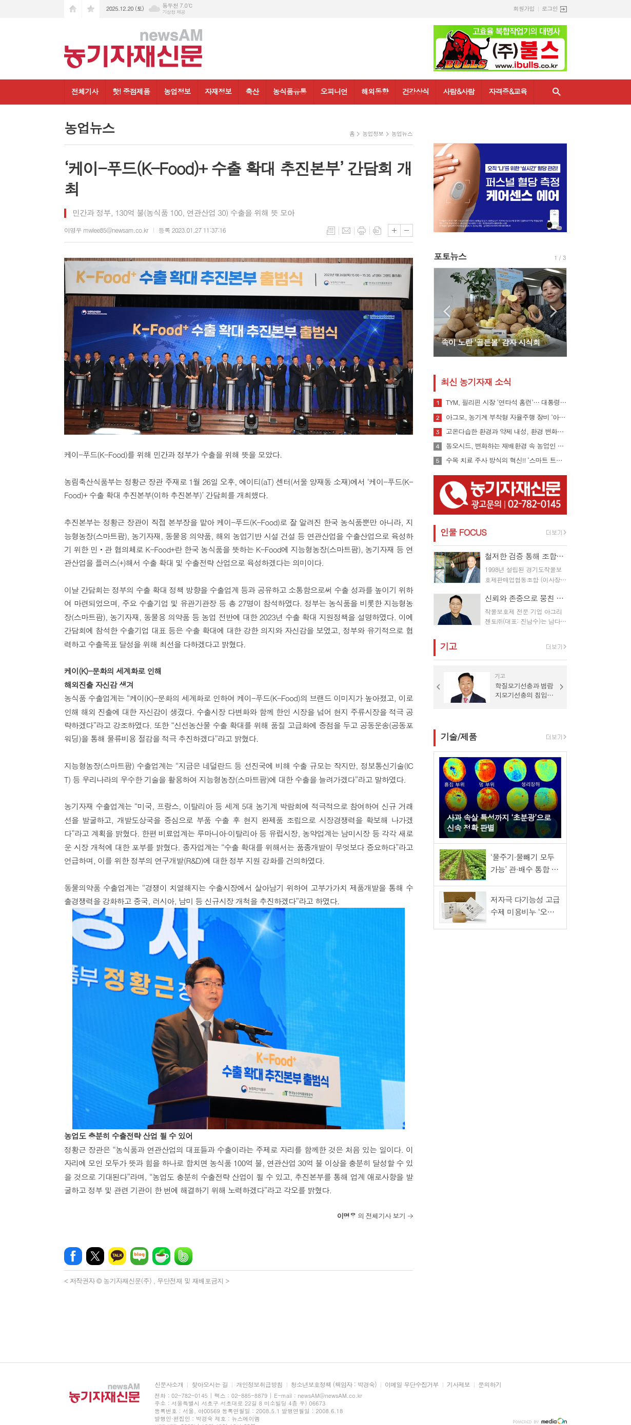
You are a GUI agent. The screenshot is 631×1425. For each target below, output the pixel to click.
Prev (446, 311)
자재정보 (218, 91)
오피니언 (334, 91)
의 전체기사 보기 (371, 1215)
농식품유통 (290, 91)
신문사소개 (168, 1385)
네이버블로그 (139, 1256)
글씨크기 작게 (406, 230)
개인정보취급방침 (259, 1385)
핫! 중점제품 (131, 91)
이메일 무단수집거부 (412, 1385)
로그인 (550, 8)
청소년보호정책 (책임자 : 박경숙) (334, 1385)
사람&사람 (459, 91)
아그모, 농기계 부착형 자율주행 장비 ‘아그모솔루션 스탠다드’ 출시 (506, 417)
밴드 (183, 1256)
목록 (331, 231)
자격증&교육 (507, 91)
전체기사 (84, 91)
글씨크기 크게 (394, 230)
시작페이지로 (73, 9)
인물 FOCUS (463, 532)
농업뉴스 (401, 133)
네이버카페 (161, 1256)
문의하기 (489, 1385)
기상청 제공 (173, 12)
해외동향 (374, 91)
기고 (448, 646)
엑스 (95, 1256)
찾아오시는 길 (209, 1385)
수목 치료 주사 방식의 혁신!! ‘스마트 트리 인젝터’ (506, 460)
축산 (252, 91)
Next (553, 311)
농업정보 (177, 91)
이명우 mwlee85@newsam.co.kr (106, 230)
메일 (346, 231)
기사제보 (458, 1385)
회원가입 (524, 8)
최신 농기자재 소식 (476, 382)
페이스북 (73, 1256)
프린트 (362, 231)
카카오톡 (117, 1256)
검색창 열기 (556, 92)
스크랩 (377, 231)
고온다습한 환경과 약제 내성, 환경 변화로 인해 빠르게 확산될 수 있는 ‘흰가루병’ (506, 431)
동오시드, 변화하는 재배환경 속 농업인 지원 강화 (506, 446)
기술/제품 (459, 736)
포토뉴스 (449, 256)
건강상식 (415, 91)
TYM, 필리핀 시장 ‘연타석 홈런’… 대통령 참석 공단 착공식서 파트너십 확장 (506, 402)
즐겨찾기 (91, 9)
